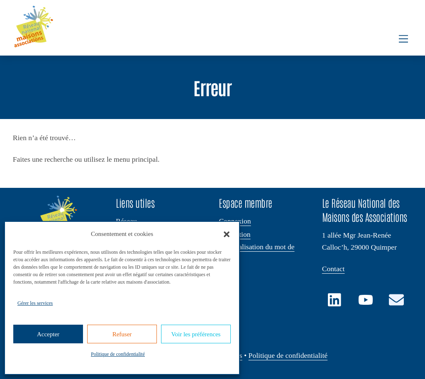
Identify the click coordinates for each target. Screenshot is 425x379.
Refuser (122, 334)
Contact (333, 269)
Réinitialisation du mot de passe (256, 251)
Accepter (48, 334)
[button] (226, 234)
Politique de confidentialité (118, 354)
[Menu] (403, 39)
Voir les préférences (196, 334)
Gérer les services (35, 303)
